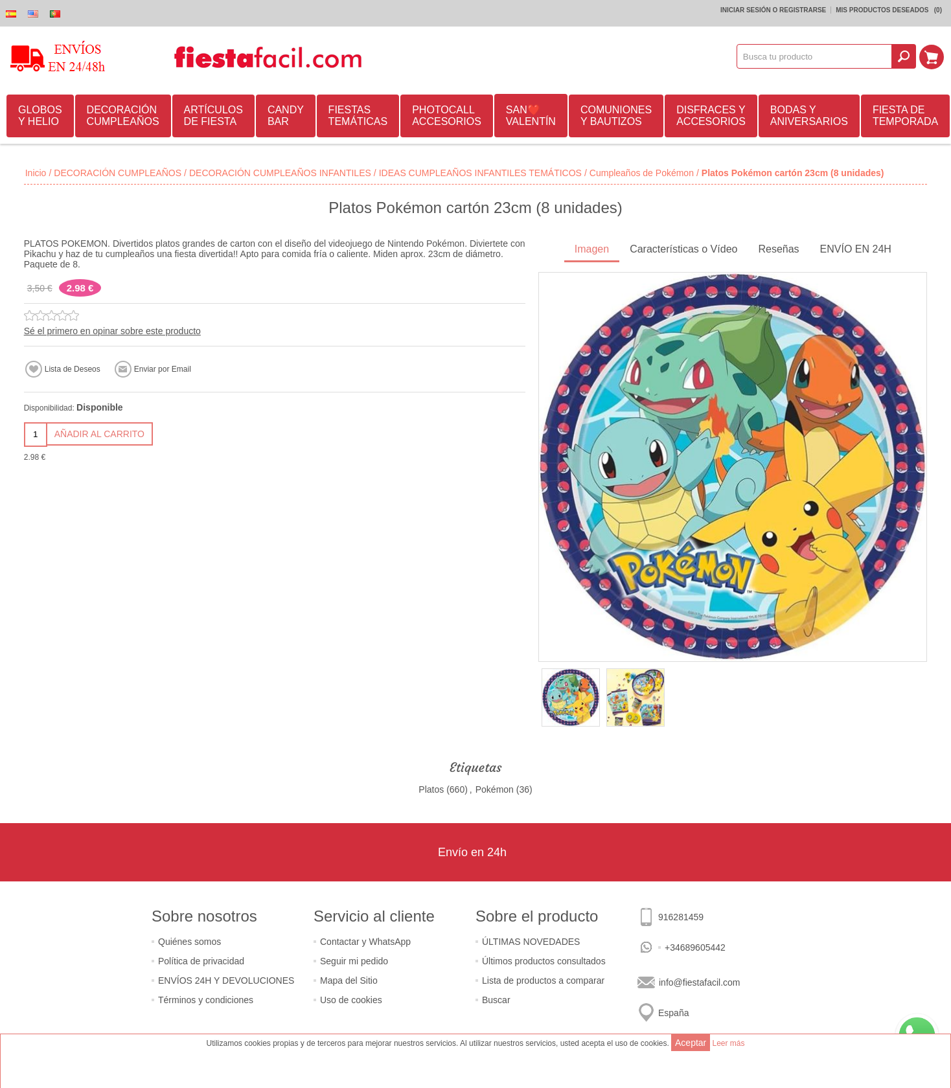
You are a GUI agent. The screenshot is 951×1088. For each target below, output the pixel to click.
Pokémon (495, 789)
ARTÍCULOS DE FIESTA (213, 115)
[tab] (591, 250)
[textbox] (815, 56)
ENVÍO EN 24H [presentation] (855, 249)
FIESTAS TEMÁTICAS (358, 115)
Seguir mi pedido (354, 961)
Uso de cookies (351, 1000)
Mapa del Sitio (349, 980)
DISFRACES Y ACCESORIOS (711, 115)
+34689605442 (695, 947)
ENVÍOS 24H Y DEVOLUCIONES (226, 980)
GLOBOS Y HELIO (40, 115)
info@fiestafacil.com (699, 982)
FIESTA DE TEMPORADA (905, 115)
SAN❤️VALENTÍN (531, 115)
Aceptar (690, 1042)
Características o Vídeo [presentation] (683, 249)
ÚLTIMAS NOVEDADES (531, 941)
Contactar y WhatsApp (365, 941)
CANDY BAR (286, 115)
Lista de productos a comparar (543, 980)
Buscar (496, 1000)
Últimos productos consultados (544, 961)
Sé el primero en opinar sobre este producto (112, 331)
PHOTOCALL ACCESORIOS (446, 115)
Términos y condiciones (205, 1000)
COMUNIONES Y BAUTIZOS (616, 115)
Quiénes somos (189, 941)
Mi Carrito (932, 56)
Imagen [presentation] (592, 249)
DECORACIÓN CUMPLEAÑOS (123, 115)
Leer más (728, 1043)
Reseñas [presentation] (778, 249)
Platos (431, 789)
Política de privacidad (201, 961)
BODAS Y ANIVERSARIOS (809, 115)
